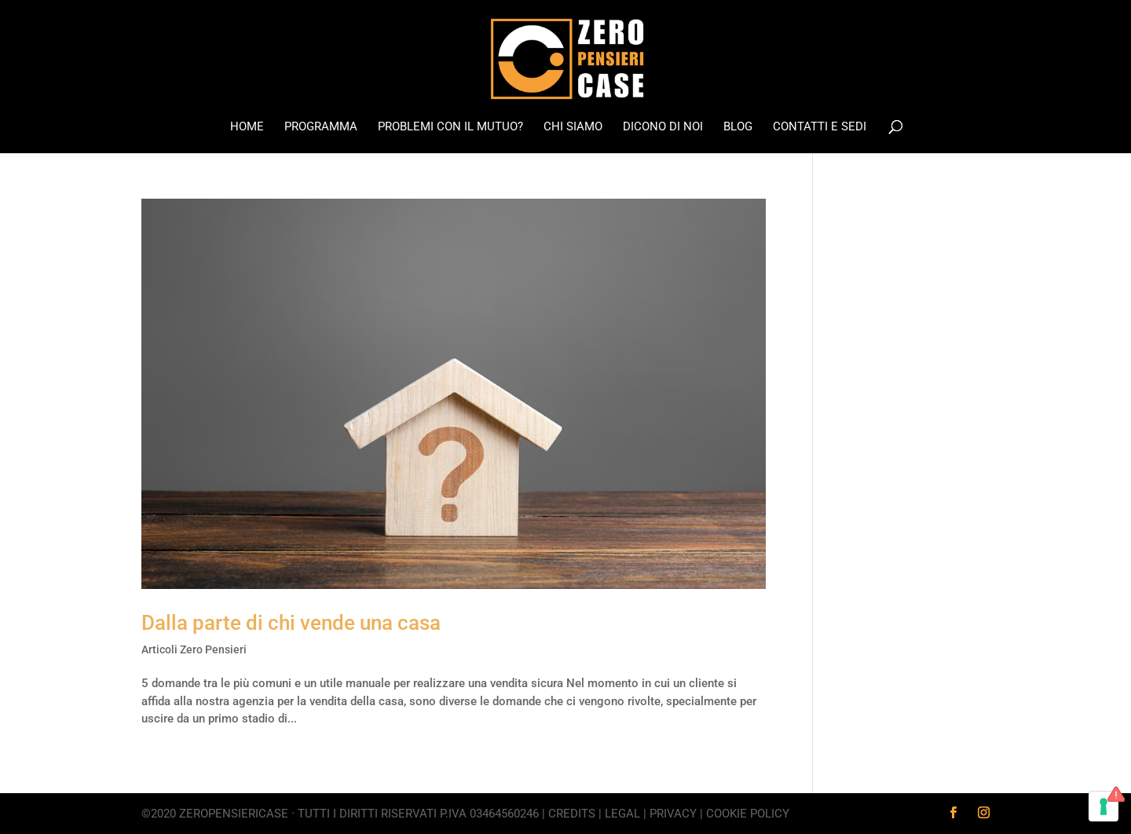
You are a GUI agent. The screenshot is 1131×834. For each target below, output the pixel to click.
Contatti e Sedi (819, 127)
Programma (320, 127)
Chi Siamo (573, 127)
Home (247, 127)
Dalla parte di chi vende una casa (291, 623)
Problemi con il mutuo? (450, 127)
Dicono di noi (663, 127)
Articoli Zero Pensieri (194, 649)
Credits (571, 814)
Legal (622, 814)
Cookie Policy (747, 814)
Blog (737, 127)
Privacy (673, 814)
